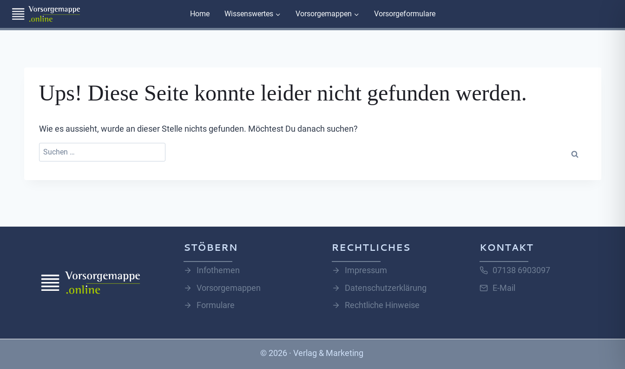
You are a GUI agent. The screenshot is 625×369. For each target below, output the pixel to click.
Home (200, 13)
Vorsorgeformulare (404, 13)
